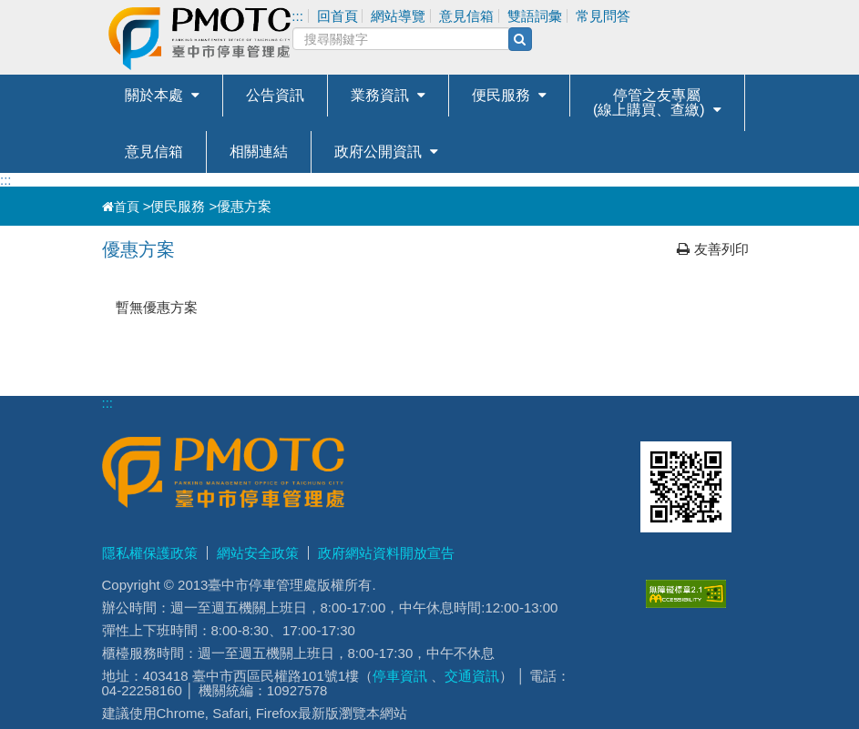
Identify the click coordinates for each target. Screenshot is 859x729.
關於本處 (154, 95)
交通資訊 (472, 675)
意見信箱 (154, 151)
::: (6, 179)
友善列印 (713, 249)
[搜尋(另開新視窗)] (520, 39)
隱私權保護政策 (150, 553)
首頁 (120, 206)
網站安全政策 (258, 553)
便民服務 (501, 95)
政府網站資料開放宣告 (386, 553)
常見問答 (603, 16)
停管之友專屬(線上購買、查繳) (649, 102)
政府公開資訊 (378, 151)
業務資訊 (380, 95)
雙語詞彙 (534, 16)
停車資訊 (400, 675)
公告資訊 (275, 95)
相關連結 (259, 151)
